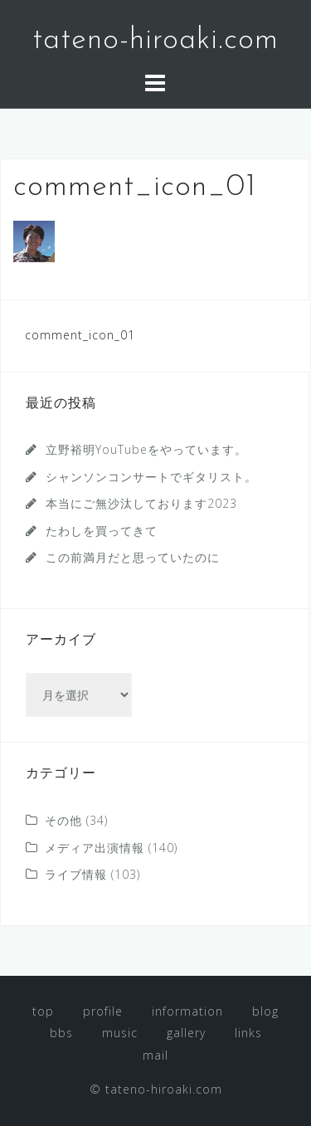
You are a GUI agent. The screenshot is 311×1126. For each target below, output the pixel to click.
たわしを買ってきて (102, 531)
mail (155, 1055)
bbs (61, 1033)
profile (103, 1011)
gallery (186, 1033)
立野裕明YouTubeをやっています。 (146, 449)
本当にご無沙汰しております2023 (141, 503)
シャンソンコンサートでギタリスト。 (151, 477)
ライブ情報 (76, 874)
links (248, 1033)
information (187, 1011)
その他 (63, 820)
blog (265, 1011)
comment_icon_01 (80, 335)
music (120, 1033)
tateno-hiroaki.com (155, 41)
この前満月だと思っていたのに (133, 557)
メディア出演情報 (94, 847)
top (43, 1011)
